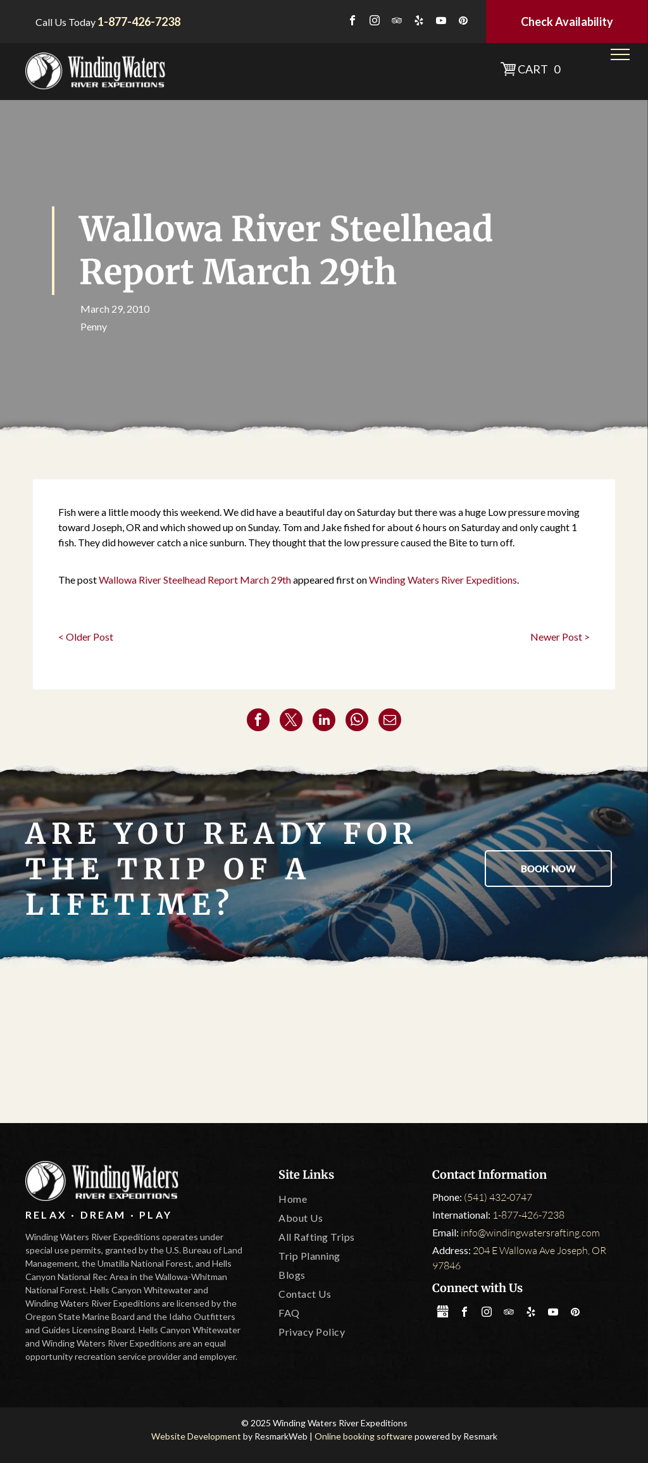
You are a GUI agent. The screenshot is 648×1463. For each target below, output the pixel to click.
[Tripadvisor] (207, 1047)
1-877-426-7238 (528, 1215)
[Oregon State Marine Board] (324, 1047)
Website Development (196, 1436)
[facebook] (352, 22)
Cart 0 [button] (539, 69)
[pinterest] (463, 22)
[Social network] (442, 1313)
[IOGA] (558, 1047)
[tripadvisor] (397, 22)
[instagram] (374, 22)
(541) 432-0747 (498, 1197)
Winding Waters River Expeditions (443, 580)
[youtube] (441, 22)
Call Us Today (65, 22)
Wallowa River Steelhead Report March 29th (195, 580)
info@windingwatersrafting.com (530, 1232)
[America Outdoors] (90, 1047)
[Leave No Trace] (441, 1047)
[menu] (620, 54)
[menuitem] (348, 1199)
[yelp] (419, 22)
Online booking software (364, 1436)
